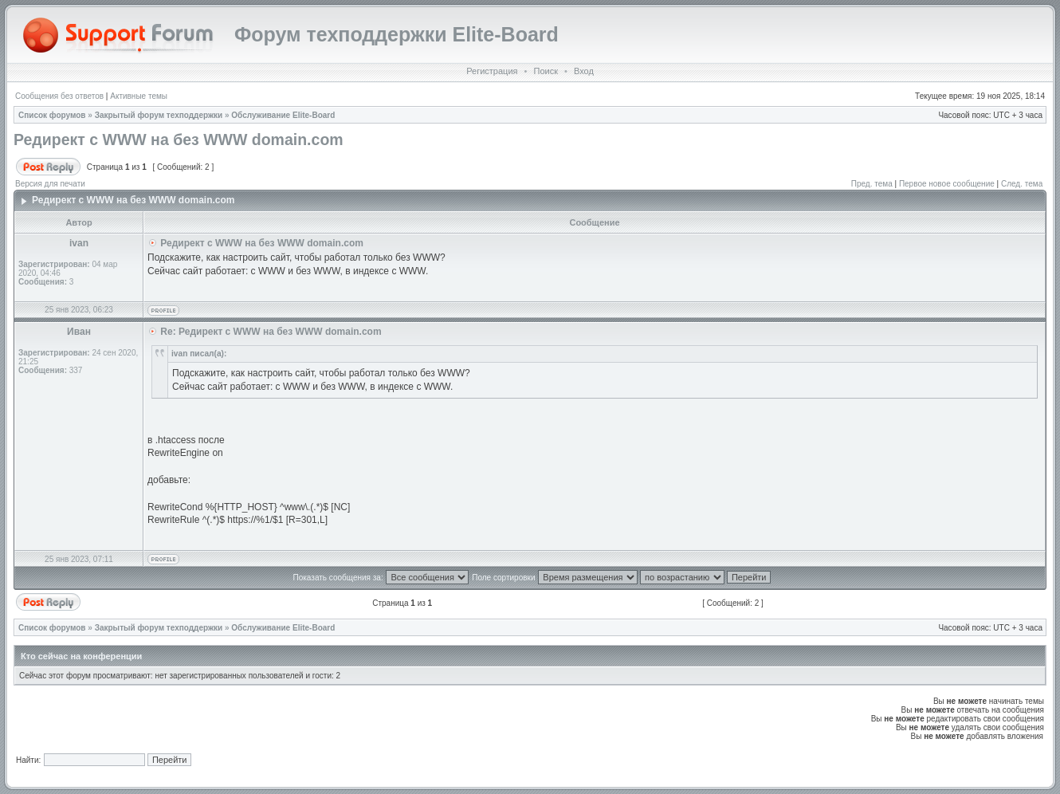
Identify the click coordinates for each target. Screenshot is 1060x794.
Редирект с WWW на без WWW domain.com (179, 139)
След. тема (1021, 183)
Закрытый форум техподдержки (159, 115)
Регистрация (491, 71)
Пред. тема (872, 183)
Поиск (545, 71)
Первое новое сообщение (947, 183)
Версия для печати (50, 183)
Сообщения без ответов (59, 96)
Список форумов (52, 115)
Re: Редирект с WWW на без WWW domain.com (270, 331)
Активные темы (138, 96)
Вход (584, 71)
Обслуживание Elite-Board (283, 115)
